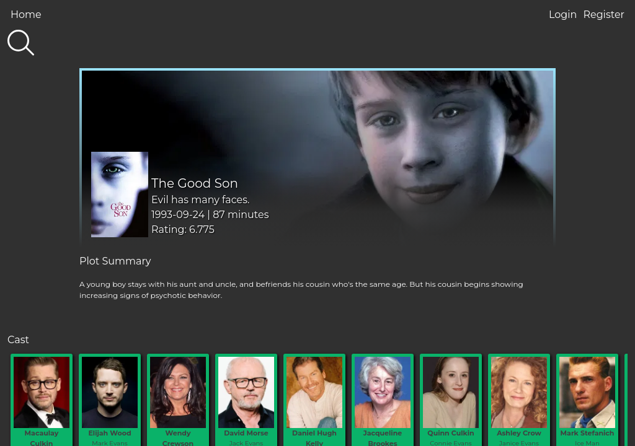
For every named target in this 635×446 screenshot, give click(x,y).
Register (603, 14)
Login (563, 14)
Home (26, 14)
